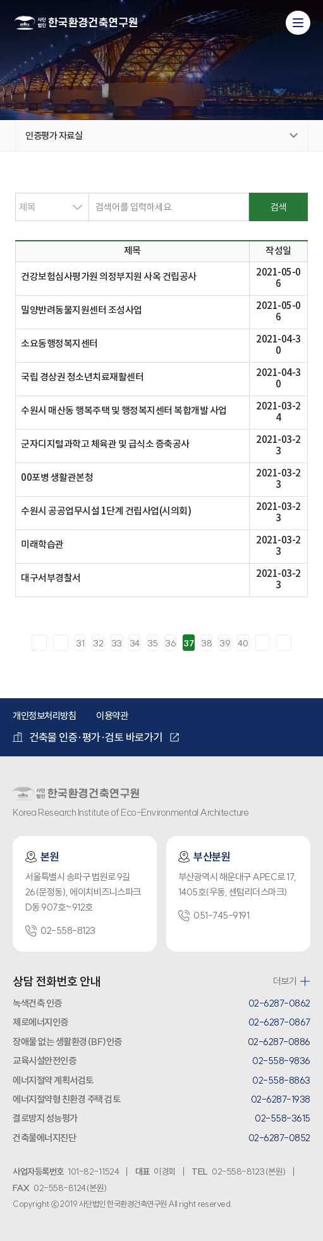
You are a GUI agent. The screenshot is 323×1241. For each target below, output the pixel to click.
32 (98, 643)
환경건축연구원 (76, 23)
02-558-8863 (281, 1080)
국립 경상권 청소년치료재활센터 (82, 377)
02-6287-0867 (279, 1022)
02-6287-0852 (279, 1138)
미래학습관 (42, 545)
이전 (60, 642)
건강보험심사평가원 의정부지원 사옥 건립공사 (109, 277)
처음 (39, 642)
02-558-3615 (282, 1118)
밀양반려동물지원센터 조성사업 (81, 310)
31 (80, 643)
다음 (262, 642)
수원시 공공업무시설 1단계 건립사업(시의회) (106, 511)
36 (170, 643)
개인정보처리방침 (44, 716)
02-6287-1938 (280, 1099)
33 (116, 643)
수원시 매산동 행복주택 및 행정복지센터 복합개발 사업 (124, 411)
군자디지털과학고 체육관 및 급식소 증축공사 (105, 444)
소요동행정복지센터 (59, 344)
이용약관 (112, 716)
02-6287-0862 (279, 1003)
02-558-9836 (281, 1061)
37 (188, 643)
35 (152, 643)
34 (135, 643)
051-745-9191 (213, 915)
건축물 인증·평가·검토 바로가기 (87, 737)
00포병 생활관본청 (57, 478)
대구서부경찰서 (51, 578)
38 (206, 643)
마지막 (283, 642)
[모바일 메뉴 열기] (298, 23)
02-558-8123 (60, 930)
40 (243, 643)
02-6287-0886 (279, 1042)
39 (224, 643)
